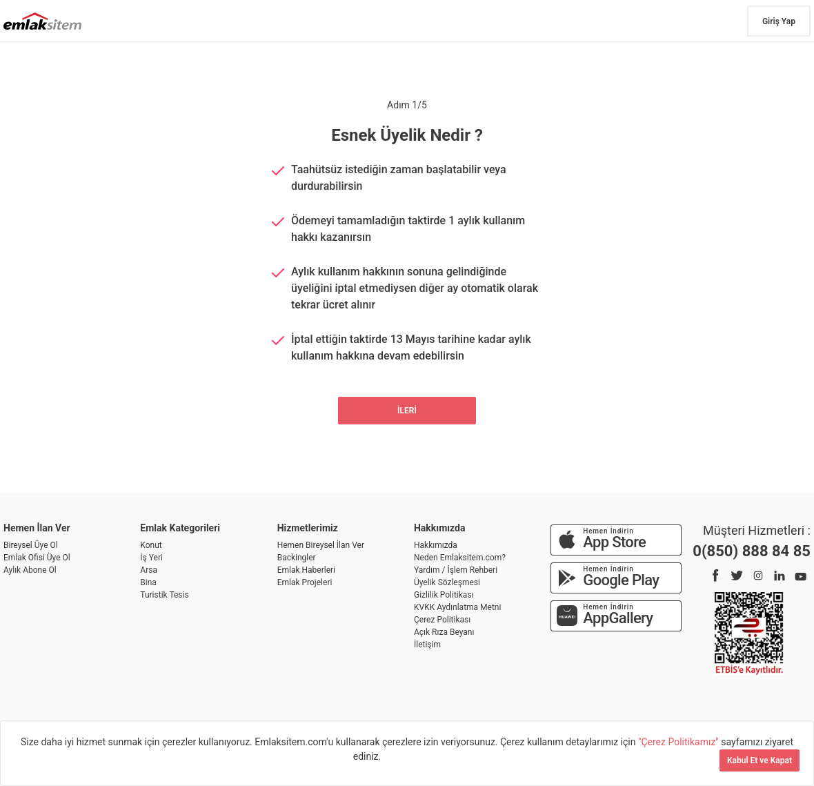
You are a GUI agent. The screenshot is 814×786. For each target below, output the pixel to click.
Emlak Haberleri (306, 570)
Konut (150, 545)
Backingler (296, 557)
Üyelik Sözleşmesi (447, 582)
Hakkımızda (435, 545)
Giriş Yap (778, 21)
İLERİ (407, 410)
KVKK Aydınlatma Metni (457, 607)
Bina (148, 582)
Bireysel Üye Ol (30, 545)
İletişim (427, 644)
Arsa (148, 570)
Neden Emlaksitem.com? (460, 557)
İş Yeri (151, 557)
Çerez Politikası (442, 620)
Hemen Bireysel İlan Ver (320, 545)
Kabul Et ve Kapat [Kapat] (759, 760)
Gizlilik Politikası (444, 595)
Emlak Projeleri (304, 582)
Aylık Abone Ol (30, 570)
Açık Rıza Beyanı (444, 632)
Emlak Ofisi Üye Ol (36, 557)
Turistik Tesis (164, 595)
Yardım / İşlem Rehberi (455, 570)
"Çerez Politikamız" (679, 741)
